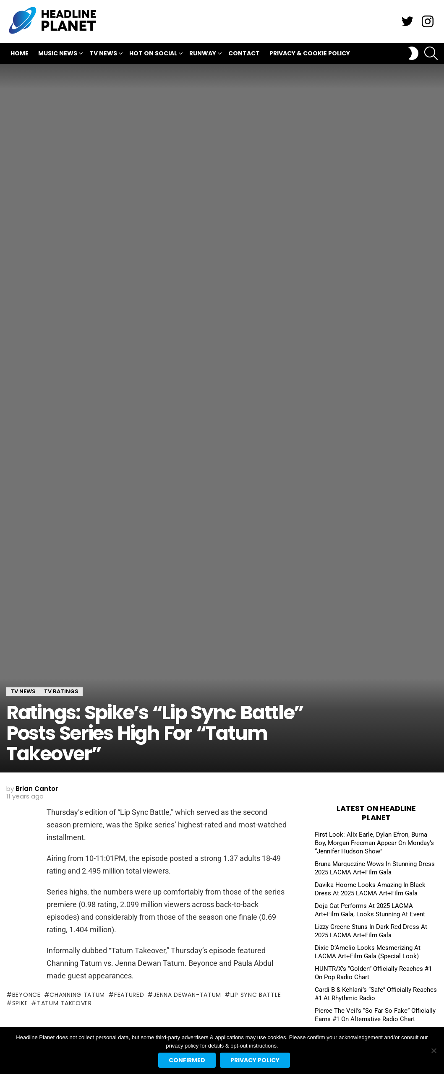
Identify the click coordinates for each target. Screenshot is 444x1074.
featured (129, 995)
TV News (103, 54)
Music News (57, 54)
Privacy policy (254, 1060)
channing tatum (77, 995)
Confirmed (187, 1060)
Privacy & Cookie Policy (309, 53)
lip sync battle (255, 995)
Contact (244, 53)
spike (20, 1003)
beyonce (26, 995)
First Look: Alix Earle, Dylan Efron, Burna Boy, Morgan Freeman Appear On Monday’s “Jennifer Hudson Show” (374, 843)
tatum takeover (64, 1003)
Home (19, 53)
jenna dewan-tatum (187, 995)
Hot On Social (153, 54)
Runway (202, 54)
